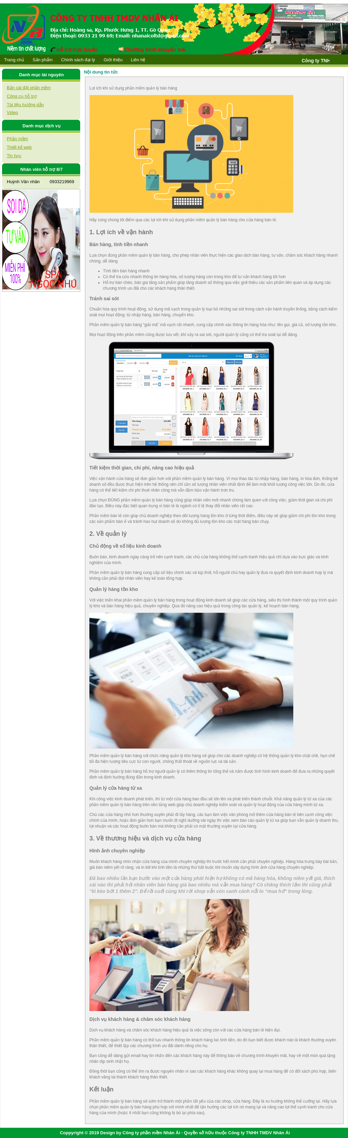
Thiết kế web (19, 147)
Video (12, 112)
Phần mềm (17, 138)
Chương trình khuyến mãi (152, 49)
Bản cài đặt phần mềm (29, 87)
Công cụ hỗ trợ (22, 96)
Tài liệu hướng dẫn (25, 104)
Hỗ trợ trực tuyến (74, 49)
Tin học (14, 155)
